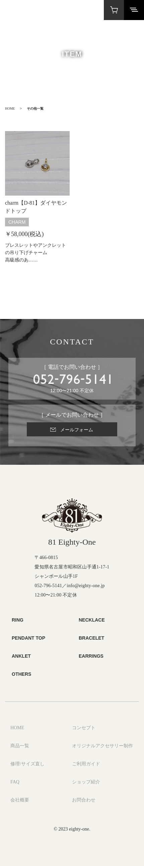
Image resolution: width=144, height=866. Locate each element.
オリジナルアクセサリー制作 (102, 745)
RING (17, 620)
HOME (10, 108)
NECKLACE (92, 620)
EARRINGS (91, 656)
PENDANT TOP (28, 638)
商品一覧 (19, 745)
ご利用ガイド (86, 763)
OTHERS (21, 674)
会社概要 (19, 799)
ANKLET (21, 656)
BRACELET (91, 638)
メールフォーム (76, 429)
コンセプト (83, 727)
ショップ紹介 (86, 781)
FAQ (14, 781)
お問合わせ (83, 799)
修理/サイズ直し (27, 763)
